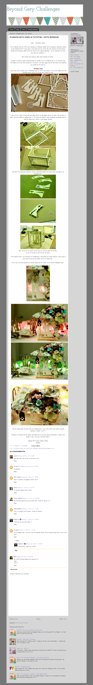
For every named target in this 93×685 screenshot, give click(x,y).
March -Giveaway (75, 55)
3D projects (16, 448)
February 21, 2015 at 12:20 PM (30, 519)
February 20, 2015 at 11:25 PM (30, 477)
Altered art (22, 448)
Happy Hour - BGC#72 (23, 648)
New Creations (17, 477)
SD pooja (16, 530)
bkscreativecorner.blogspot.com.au (46, 448)
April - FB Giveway (75, 58)
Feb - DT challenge (75, 56)
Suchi (15, 556)
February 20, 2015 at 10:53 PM (29, 466)
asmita (15, 456)
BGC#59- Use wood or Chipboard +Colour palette (29, 630)
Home (11, 29)
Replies (17, 540)
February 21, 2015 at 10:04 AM (31, 498)
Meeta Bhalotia (17, 509)
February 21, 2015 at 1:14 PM (27, 530)
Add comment (13, 569)
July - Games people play (77, 67)
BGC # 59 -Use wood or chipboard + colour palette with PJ (32, 674)
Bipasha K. (16, 519)
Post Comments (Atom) (22, 623)
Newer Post (14, 619)
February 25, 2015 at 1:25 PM (34, 544)
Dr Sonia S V (17, 466)
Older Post (63, 619)
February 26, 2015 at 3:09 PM (25, 556)
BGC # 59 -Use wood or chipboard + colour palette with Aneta (33, 657)
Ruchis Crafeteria (18, 498)
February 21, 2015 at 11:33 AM (30, 509)
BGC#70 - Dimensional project (22, 666)
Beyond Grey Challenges (33, 9)
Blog (17, 29)
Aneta (15, 487)
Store (23, 29)
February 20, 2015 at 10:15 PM (26, 456)
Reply (15, 461)
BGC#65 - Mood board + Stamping (26, 639)
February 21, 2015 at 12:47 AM (25, 487)
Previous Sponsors (33, 29)
